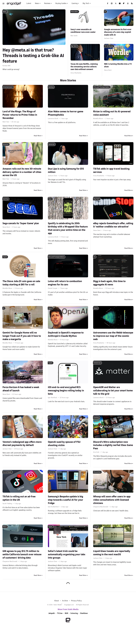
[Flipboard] (123, 3)
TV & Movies (109, 46)
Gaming (75, 3)
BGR (66, 613)
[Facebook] (107, 3)
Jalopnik (51, 613)
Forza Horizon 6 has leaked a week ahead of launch (21, 389)
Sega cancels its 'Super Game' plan (21, 223)
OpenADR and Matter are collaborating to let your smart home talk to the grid (113, 390)
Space (96, 308)
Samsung (51, 144)
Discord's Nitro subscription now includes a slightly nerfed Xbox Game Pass (113, 445)
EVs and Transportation (101, 87)
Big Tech (86, 3)
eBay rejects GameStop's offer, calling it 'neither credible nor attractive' (113, 225)
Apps (50, 199)
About (56, 601)
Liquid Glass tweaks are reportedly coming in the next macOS (111, 553)
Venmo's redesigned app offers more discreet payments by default (22, 443)
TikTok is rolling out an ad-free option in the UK (19, 498)
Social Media (98, 144)
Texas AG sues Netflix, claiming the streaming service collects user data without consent (84, 66)
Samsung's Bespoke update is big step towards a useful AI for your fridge (65, 499)
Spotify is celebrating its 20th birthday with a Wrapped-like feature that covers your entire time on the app (68, 228)
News (37, 3)
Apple (5, 257)
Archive (65, 601)
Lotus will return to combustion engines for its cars (65, 283)
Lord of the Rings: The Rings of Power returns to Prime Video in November (20, 114)
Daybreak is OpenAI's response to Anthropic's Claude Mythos (66, 334)
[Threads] (127, 3)
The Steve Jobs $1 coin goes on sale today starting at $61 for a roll (21, 283)
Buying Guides (61, 3)
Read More (37, 135)
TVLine (59, 613)
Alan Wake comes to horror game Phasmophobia (65, 113)
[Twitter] (115, 3)
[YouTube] (119, 3)
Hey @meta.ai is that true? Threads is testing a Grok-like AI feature (33, 55)
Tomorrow (97, 363)
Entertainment (8, 87)
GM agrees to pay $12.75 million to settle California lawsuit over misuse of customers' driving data (22, 554)
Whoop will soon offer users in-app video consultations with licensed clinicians (111, 499)
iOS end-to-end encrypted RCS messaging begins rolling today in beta (66, 390)
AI (105, 11)
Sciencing (74, 613)
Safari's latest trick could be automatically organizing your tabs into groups (66, 554)
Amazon (5, 144)
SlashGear (84, 613)
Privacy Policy (76, 601)
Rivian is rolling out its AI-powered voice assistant (111, 113)
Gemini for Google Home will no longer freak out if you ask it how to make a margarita (22, 336)
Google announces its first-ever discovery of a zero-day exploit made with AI (117, 32)
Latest (28, 3)
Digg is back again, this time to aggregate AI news (109, 283)
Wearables (74, 11)
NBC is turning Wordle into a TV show (118, 65)
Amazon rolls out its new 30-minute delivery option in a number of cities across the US (22, 172)
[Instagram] (111, 3)
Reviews (47, 3)
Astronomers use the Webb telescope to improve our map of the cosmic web (113, 336)
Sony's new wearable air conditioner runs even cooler (83, 31)
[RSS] (131, 3)
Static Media (57, 605)
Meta (4, 11)
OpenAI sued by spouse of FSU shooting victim (64, 443)
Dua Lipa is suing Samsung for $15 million (66, 170)
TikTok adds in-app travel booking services (111, 170)
